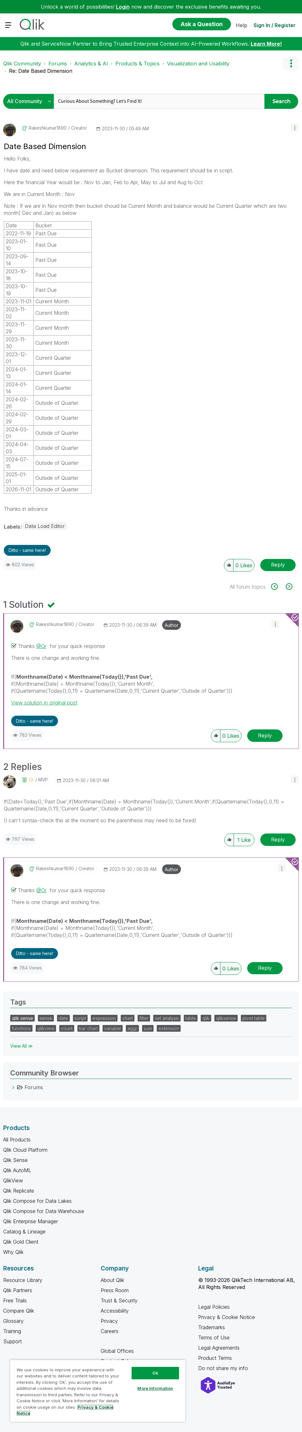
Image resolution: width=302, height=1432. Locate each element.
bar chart (88, 1028)
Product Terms (215, 1358)
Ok (155, 1372)
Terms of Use (214, 1337)
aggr (132, 1028)
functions (21, 1028)
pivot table (253, 1018)
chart (127, 1018)
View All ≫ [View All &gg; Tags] (21, 1046)
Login (123, 7)
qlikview (45, 1028)
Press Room (115, 1290)
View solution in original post (44, 702)
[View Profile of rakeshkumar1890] (48, 128)
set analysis (167, 1018)
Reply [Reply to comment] (265, 735)
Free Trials (15, 1300)
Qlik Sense (15, 1160)
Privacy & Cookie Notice (226, 1317)
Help (241, 25)
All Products (17, 1139)
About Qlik (112, 1280)
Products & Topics (137, 63)
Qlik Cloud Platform (25, 1150)
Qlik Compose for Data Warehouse (43, 1211)
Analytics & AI (91, 63)
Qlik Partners (17, 1290)
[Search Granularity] (30, 101)
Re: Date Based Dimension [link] (40, 71)
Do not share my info (223, 1368)
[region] (97, 1391)
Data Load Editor (45, 526)
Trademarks (211, 1327)
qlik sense (22, 1018)
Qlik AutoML (17, 1170)
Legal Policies (214, 1307)
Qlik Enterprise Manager (30, 1221)
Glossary (13, 1321)
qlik (206, 1018)
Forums (57, 63)
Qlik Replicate (18, 1190)
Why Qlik (13, 1252)
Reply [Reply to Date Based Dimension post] (278, 564)
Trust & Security (119, 1300)
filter (143, 1018)
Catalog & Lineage (24, 1231)
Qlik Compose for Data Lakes (37, 1201)
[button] (295, 128)
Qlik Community (22, 63)
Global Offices (117, 1351)
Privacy (109, 1321)
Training (12, 1331)
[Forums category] (13, 1087)
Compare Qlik (18, 1311)
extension (168, 1028)
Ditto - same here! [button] (27, 550)
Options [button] (291, 63)
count (67, 1028)
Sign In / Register (275, 25)
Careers (110, 1331)
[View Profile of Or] (31, 780)
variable (112, 1028)
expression (104, 1018)
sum (148, 1028)
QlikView (13, 1180)
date (63, 1018)
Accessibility (115, 1311)
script (80, 1018)
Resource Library (22, 1280)
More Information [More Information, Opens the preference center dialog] (155, 1388)
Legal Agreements (219, 1348)
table (190, 1018)
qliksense (226, 1018)
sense (46, 1018)
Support (12, 1341)
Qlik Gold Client (20, 1242)
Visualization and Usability (198, 63)
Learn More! (266, 44)
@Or (41, 646)
